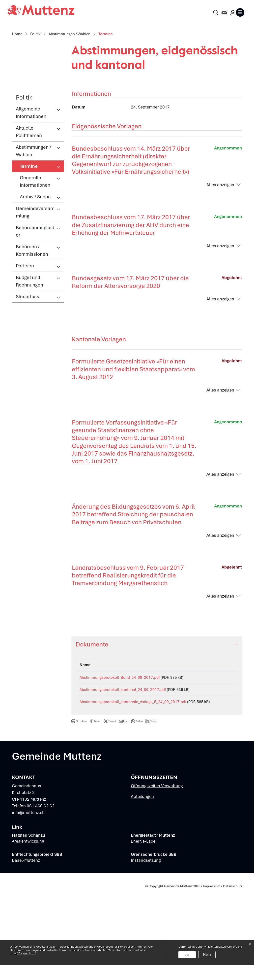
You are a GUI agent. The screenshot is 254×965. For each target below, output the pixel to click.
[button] (79, 797)
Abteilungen (142, 872)
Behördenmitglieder (35, 297)
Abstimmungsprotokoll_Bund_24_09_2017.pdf (120, 743)
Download (222, 745)
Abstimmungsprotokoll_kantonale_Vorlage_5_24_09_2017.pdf (133, 771)
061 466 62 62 (41, 881)
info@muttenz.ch (28, 888)
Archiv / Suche (35, 263)
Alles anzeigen (220, 251)
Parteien (25, 332)
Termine (36, 233)
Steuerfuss (27, 363)
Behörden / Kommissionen (32, 316)
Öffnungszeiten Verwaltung (157, 861)
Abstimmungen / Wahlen (33, 217)
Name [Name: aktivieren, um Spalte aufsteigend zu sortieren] (85, 731)
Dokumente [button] (92, 711)
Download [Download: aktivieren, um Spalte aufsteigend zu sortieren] (221, 731)
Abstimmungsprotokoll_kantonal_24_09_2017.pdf (123, 757)
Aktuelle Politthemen (29, 198)
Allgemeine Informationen (31, 179)
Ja (187, 954)
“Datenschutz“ (26, 953)
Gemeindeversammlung (35, 278)
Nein (207, 954)
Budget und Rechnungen (29, 347)
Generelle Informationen (35, 247)
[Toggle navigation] (241, 12)
